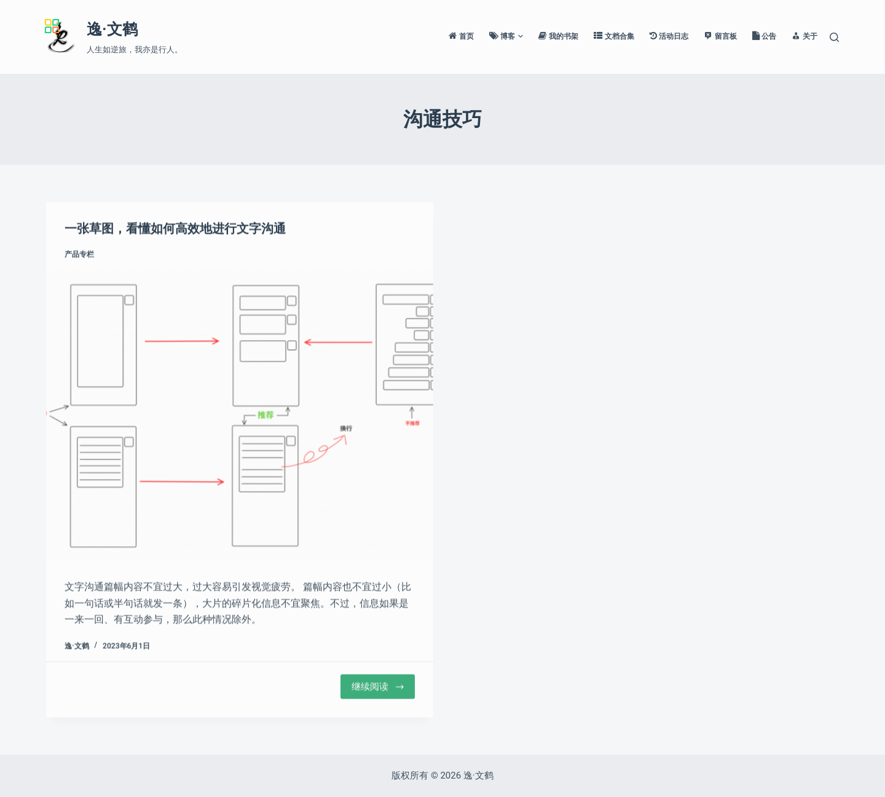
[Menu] (61, 23)
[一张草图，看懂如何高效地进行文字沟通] (239, 416)
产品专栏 (79, 255)
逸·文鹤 (112, 29)
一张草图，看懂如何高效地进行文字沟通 (175, 229)
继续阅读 (378, 687)
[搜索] (834, 37)
